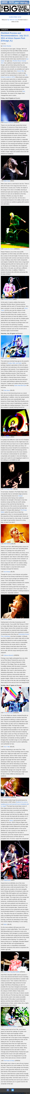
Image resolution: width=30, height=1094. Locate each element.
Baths (5, 924)
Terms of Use (14, 1093)
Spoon (11, 820)
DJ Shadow (7, 437)
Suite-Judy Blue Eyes (20, 385)
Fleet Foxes (7, 358)
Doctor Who (20, 71)
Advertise (5, 1093)
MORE (27, 29)
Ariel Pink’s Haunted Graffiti (11, 972)
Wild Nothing (7, 543)
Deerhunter (7, 797)
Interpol (20, 496)
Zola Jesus (7, 390)
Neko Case (7, 181)
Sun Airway (7, 571)
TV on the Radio (8, 712)
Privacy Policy (21, 1093)
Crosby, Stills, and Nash (14, 363)
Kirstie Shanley (7, 46)
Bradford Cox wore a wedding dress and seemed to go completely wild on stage (15, 804)
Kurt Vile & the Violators (10, 1026)
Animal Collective (9, 122)
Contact (9, 1093)
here (23, 91)
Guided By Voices (9, 249)
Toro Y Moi (7, 746)
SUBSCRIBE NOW (15, 17)
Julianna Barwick (8, 655)
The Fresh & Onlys (9, 1060)
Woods (6, 619)
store (12, 19)
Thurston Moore (8, 299)
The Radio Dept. (8, 489)
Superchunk (7, 880)
